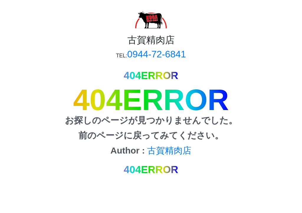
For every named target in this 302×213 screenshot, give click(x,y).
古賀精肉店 (169, 150)
